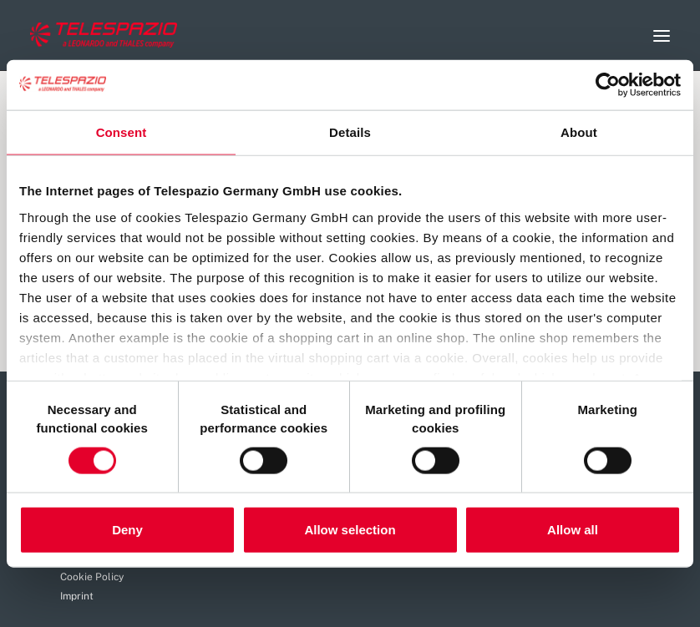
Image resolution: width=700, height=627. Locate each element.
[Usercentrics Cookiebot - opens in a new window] (608, 84)
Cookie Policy (92, 577)
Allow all (572, 530)
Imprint (77, 596)
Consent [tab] (121, 131)
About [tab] (579, 131)
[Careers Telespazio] (103, 35)
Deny (127, 530)
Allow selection (349, 530)
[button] (661, 35)
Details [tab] (350, 131)
